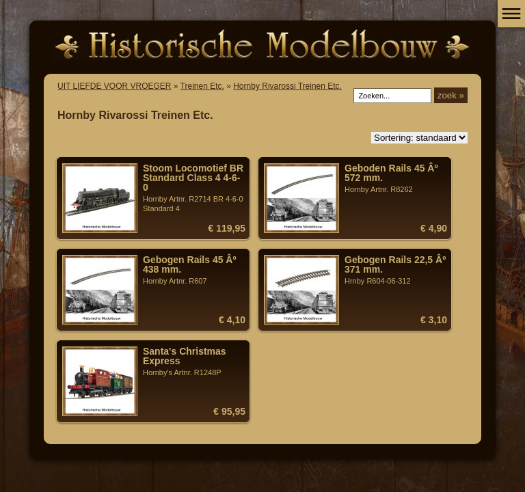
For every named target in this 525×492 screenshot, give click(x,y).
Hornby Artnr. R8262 (396, 178)
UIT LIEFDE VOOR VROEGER (114, 86)
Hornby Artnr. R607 (194, 270)
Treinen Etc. (202, 86)
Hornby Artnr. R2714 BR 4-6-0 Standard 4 (194, 188)
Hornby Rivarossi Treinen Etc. (287, 86)
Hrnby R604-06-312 (396, 270)
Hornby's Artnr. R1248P (194, 361)
